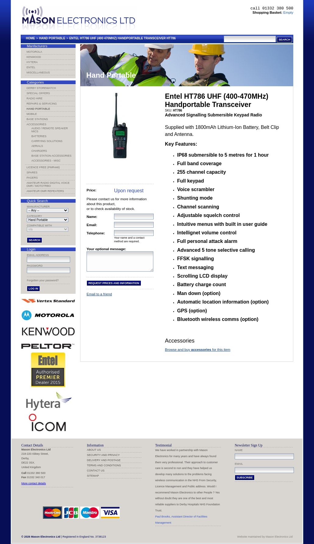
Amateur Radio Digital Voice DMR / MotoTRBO (48, 184)
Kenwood (34, 57)
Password (35, 265)
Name (239, 450)
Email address (38, 255)
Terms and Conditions (104, 465)
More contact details (33, 483)
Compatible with (39, 225)
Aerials (37, 146)
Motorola (34, 51)
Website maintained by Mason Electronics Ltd (265, 536)
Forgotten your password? (43, 280)
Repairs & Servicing (42, 103)
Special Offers (38, 93)
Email (239, 463)
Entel (31, 67)
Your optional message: (106, 249)
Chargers (39, 150)
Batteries (38, 136)
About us (94, 449)
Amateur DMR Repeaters (45, 191)
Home (30, 38)
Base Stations (37, 119)
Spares (32, 172)
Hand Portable (52, 38)
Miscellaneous (38, 72)
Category (34, 216)
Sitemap (93, 475)
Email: (92, 225)
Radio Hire (35, 98)
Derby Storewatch (41, 88)
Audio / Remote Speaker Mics (49, 130)
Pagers (32, 177)
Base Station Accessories (51, 155)
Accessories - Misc (46, 160)
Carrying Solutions (46, 141)
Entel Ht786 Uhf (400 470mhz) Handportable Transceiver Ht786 (122, 38)
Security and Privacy (103, 455)
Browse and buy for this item (197, 349)
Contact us (96, 470)
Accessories (36, 124)
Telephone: (96, 233)
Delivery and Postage (104, 460)
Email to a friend (99, 298)
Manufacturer (38, 206)
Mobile (32, 114)
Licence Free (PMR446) (43, 167)
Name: (92, 217)
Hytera (32, 62)
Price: (91, 190)
